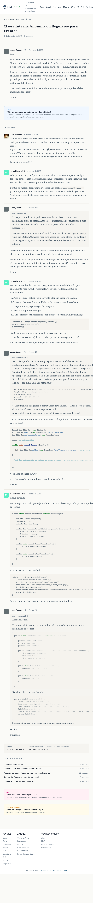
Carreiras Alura (23, 838)
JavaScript (7, 854)
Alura (43, 838)
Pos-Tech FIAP (23, 851)
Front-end (7, 844)
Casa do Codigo (47, 844)
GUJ (5, 19)
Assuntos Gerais (17, 19)
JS (77, 7)
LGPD (65, 871)
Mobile (66, 7)
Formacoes (21, 841)
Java (42, 7)
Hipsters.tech (46, 848)
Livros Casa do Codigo (26, 854)
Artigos (20, 844)
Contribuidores (55, 871)
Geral (48, 7)
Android (6, 860)
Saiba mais (45, 871)
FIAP (43, 841)
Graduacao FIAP (23, 848)
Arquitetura (7, 864)
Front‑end (57, 7)
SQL (73, 7)
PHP (82, 7)
